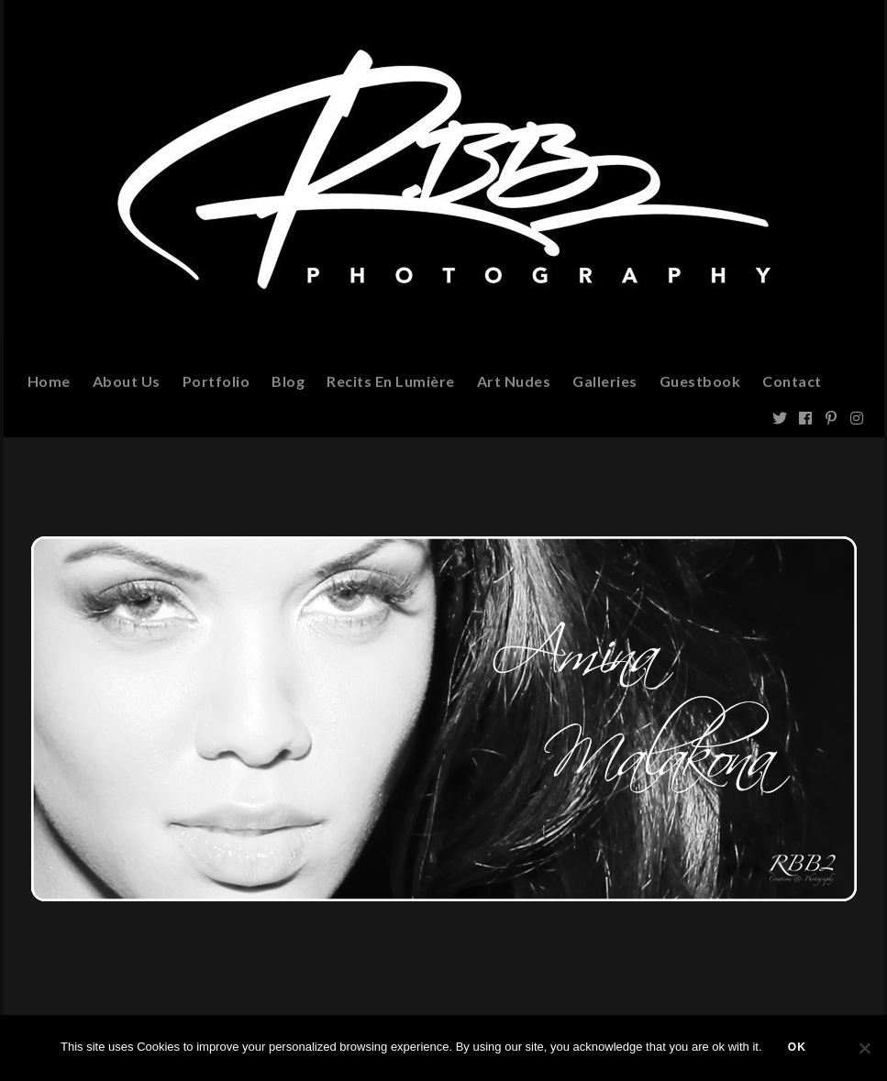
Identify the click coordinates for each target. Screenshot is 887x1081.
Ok (799, 1048)
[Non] (864, 1049)
